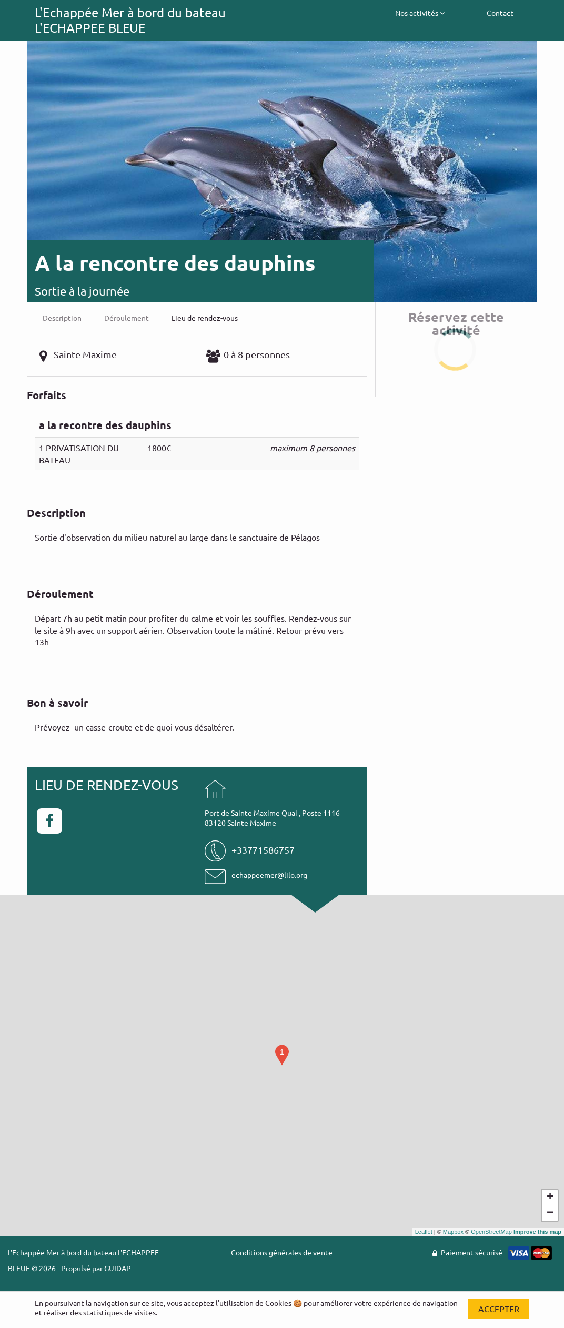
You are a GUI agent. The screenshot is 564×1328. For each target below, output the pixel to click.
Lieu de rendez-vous (205, 317)
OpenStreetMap (491, 1232)
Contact (500, 12)
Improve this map (537, 1232)
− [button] (550, 1213)
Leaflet (423, 1232)
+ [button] (550, 1197)
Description (62, 317)
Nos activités (420, 12)
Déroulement (126, 317)
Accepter (498, 1308)
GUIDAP (117, 1268)
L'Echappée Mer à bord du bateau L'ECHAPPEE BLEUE (130, 20)
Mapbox (453, 1232)
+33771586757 (263, 849)
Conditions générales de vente (282, 1252)
